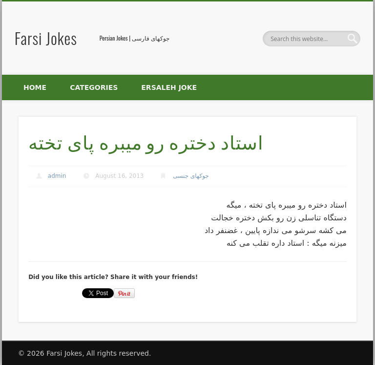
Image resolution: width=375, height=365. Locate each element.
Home (34, 87)
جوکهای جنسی (190, 175)
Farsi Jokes (46, 37)
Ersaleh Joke (169, 87)
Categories (94, 87)
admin (57, 175)
